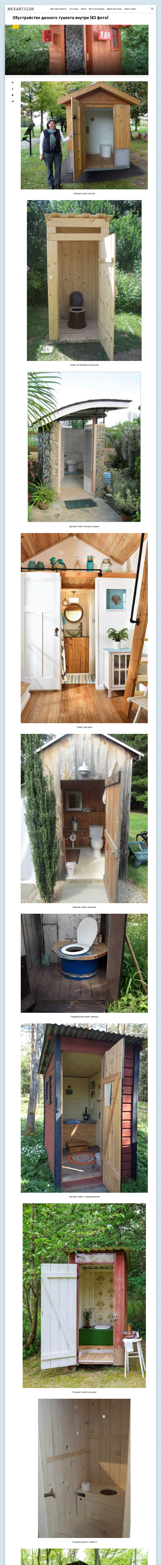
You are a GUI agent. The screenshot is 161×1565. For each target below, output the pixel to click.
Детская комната (58, 9)
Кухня (83, 9)
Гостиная (73, 9)
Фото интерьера (96, 9)
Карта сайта (130, 9)
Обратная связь (114, 9)
